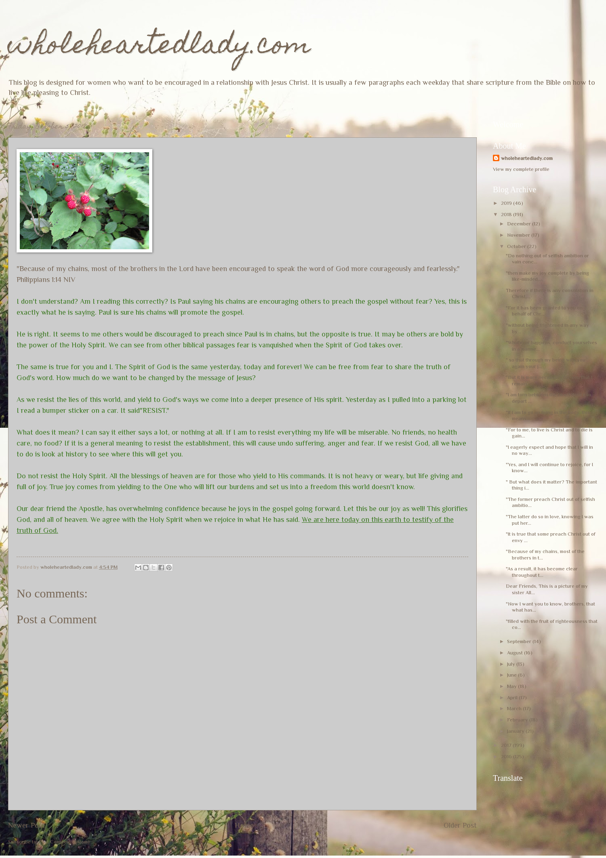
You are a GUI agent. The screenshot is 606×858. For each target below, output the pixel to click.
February (518, 720)
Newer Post (26, 825)
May (512, 686)
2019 (507, 203)
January (516, 731)
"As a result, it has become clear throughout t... (542, 572)
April (513, 697)
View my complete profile (521, 169)
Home (244, 825)
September (519, 641)
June (512, 675)
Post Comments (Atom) (64, 842)
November (519, 235)
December (519, 224)
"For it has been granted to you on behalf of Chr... (544, 311)
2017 (507, 745)
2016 (507, 756)
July (511, 664)
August (515, 653)
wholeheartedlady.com (159, 47)
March (515, 708)
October (517, 246)
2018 (507, 214)
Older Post (460, 825)
